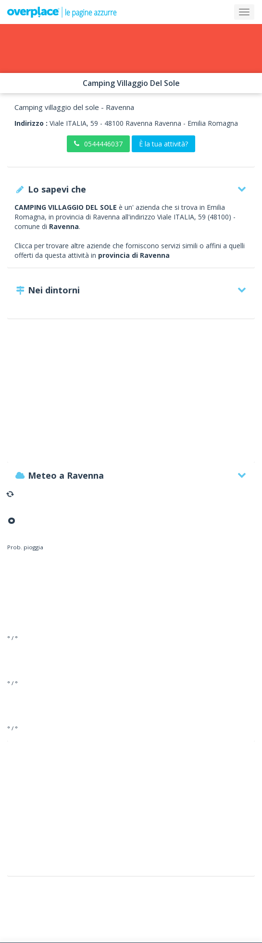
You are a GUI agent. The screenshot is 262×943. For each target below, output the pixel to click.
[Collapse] (244, 12)
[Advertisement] (131, 395)
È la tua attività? (163, 143)
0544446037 (98, 143)
